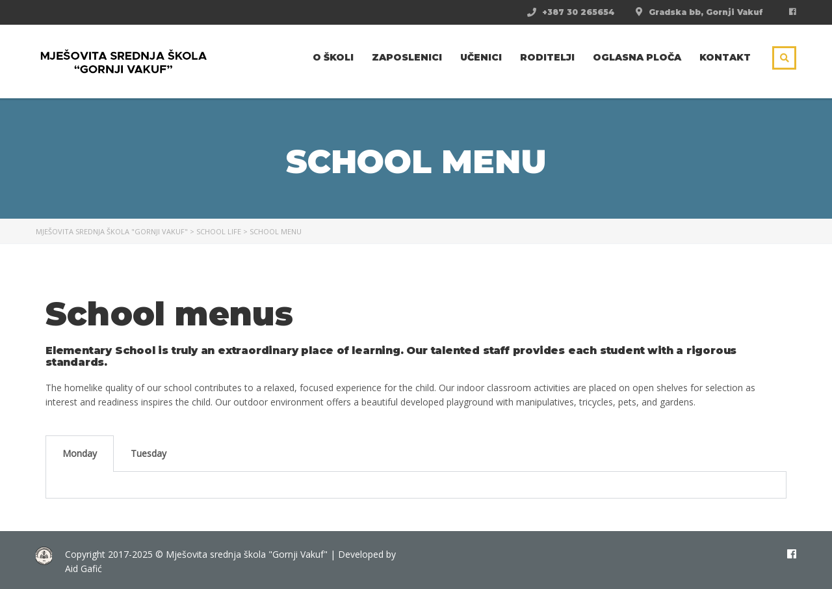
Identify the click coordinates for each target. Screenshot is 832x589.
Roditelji (547, 57)
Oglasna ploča (637, 57)
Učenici (481, 57)
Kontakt (725, 57)
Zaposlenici (407, 57)
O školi (333, 57)
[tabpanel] (416, 485)
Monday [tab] (79, 453)
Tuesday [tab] (148, 453)
